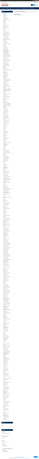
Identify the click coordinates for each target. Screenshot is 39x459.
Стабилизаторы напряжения (6, 104)
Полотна (4, 147)
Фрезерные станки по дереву (7, 378)
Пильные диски (5, 355)
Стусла (4, 411)
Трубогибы (4, 325)
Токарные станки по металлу (6, 351)
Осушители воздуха (5, 241)
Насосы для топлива (5, 286)
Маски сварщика (5, 187)
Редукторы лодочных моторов (6, 370)
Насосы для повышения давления (6, 66)
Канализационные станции (6, 287)
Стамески (4, 129)
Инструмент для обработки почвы (6, 344)
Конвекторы (4, 58)
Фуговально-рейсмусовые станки (6, 347)
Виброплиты (4, 107)
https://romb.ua (4, 450)
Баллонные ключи (5, 384)
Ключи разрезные (5, 317)
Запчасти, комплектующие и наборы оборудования (6, 299)
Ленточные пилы (5, 263)
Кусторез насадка (5, 365)
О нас (14, 8)
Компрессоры (5, 95)
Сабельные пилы (5, 68)
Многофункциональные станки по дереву (7, 310)
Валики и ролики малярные (6, 276)
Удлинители (4, 399)
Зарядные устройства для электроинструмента (6, 52)
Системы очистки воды (6, 228)
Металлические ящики (6, 373)
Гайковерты (4, 67)
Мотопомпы (4, 16)
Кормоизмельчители (5, 294)
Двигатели (4, 100)
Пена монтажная (5, 293)
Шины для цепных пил (6, 350)
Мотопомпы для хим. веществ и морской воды (7, 106)
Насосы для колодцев (6, 229)
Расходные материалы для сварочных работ (6, 192)
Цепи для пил (5, 334)
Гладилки (4, 385)
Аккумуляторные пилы (6, 59)
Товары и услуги (8, 8)
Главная (3, 8)
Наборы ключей (5, 135)
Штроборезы (4, 210)
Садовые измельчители (6, 98)
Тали (3, 267)
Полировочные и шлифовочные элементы (7, 197)
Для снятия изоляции (5, 151)
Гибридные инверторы (6, 262)
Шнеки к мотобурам (5, 174)
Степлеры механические (6, 157)
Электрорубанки (5, 42)
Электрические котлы (6, 236)
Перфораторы (5, 20)
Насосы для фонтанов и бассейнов (6, 269)
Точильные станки (5, 258)
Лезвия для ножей (5, 164)
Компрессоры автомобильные (7, 188)
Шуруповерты (5, 26)
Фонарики (4, 227)
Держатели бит (5, 316)
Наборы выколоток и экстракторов (5, 338)
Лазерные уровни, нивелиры (6, 86)
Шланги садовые (5, 108)
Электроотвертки (5, 207)
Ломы (4, 141)
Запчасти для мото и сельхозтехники (5, 297)
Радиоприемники (5, 308)
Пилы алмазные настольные (6, 247)
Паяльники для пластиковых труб (6, 209)
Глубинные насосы (5, 53)
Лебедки (4, 281)
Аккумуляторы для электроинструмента (5, 50)
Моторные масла (5, 288)
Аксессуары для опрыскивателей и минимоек (6, 178)
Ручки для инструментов (6, 202)
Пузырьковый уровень (6, 395)
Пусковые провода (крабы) (6, 255)
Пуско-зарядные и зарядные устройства (6, 91)
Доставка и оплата (31, 8)
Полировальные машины (6, 19)
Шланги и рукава (5, 233)
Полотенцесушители (5, 81)
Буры (4, 377)
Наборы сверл (5, 123)
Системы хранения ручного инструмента (6, 324)
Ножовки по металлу (5, 158)
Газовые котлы (5, 271)
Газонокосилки (5, 29)
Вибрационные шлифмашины (7, 60)
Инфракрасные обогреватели (7, 54)
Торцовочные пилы (5, 48)
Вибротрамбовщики (5, 363)
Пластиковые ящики (5, 389)
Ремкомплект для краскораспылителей (5, 327)
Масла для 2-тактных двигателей (6, 220)
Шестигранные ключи (5, 321)
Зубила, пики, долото (6, 328)
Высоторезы (4, 214)
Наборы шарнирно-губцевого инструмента (7, 143)
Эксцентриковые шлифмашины (5, 72)
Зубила (4, 341)
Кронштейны (4, 277)
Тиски (4, 163)
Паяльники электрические (6, 359)
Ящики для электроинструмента (5, 76)
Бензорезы (4, 372)
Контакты (18, 8)
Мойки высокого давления (6, 34)
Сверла (4, 322)
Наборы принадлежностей (6, 312)
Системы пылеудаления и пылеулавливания (6, 307)
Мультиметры (5, 390)
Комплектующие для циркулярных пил (5, 261)
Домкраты (4, 216)
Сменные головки (5, 383)
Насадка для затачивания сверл (6, 194)
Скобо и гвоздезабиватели (6, 80)
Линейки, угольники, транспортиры (5, 392)
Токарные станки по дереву (6, 292)
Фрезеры (4, 44)
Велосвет (4, 237)
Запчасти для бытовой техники (6, 28)
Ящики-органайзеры (5, 117)
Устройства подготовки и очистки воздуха (6, 358)
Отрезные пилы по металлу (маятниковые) (6, 39)
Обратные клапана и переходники (5, 235)
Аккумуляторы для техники (6, 182)
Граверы (4, 206)
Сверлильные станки (5, 171)
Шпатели (4, 332)
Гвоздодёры (4, 165)
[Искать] (32, 5)
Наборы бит (4, 146)
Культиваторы (5, 15)
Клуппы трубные (5, 340)
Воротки (4, 400)
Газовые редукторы (5, 270)
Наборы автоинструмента (6, 215)
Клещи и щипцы (5, 112)
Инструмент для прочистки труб (6, 394)
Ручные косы (4, 364)
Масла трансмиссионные (6, 248)
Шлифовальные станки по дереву (6, 305)
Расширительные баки (6, 254)
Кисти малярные (5, 275)
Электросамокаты (5, 249)
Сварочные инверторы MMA (6, 43)
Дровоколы (4, 99)
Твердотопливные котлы (6, 189)
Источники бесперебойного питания (6, 97)
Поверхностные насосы (6, 64)
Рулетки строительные (6, 137)
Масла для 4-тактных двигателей (6, 222)
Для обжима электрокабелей (7, 152)
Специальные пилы (5, 124)
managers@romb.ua (5, 451)
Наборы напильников (6, 159)
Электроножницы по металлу (7, 79)
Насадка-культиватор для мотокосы (6, 173)
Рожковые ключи (5, 379)
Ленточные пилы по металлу (6, 401)
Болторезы (4, 153)
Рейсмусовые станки (5, 311)
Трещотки (4, 136)
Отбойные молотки (5, 35)
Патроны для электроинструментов (6, 415)
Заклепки (4, 333)
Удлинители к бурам (5, 175)
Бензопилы (4, 21)
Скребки (4, 407)
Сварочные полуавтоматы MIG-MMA (7, 70)
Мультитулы (4, 406)
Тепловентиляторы (5, 73)
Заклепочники (5, 130)
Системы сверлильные (6, 405)
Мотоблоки (4, 14)
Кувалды (4, 125)
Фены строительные (5, 25)
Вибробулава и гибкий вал (6, 303)
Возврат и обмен (24, 8)
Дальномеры (4, 87)
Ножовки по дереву (5, 131)
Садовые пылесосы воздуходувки (5, 167)
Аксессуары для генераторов (7, 103)
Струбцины (4, 119)
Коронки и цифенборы (6, 413)
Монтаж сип (4, 412)
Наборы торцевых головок (6, 118)
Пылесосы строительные (6, 242)
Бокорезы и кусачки (5, 113)
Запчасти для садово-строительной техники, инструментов (6, 353)
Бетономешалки (5, 200)
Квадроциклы (5, 282)
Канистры (4, 201)
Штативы (4, 356)
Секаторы (4, 183)
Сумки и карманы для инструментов (6, 145)
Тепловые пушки (5, 85)
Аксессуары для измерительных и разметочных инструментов (7, 89)
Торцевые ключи (5, 419)
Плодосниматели (5, 369)
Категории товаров (4, 13)
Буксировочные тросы (6, 253)
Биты (3, 342)
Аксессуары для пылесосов (6, 243)
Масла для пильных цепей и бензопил (6, 224)
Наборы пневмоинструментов (7, 259)
